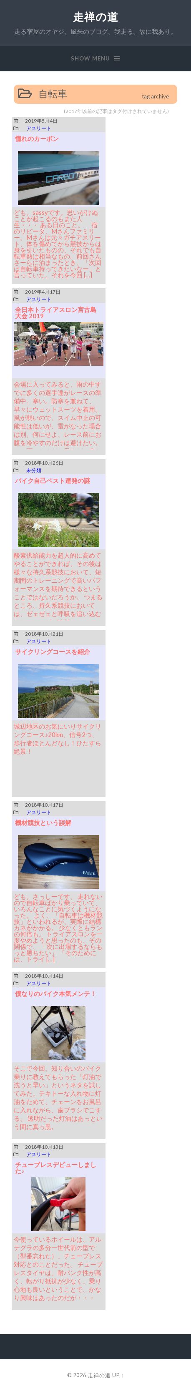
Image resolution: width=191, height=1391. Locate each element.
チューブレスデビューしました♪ (55, 1168)
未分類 (33, 470)
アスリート (38, 128)
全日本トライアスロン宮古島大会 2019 (55, 312)
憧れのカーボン (37, 138)
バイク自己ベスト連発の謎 (52, 480)
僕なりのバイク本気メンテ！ (55, 993)
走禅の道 (95, 16)
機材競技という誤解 (43, 822)
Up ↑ (118, 1375)
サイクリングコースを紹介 (52, 651)
